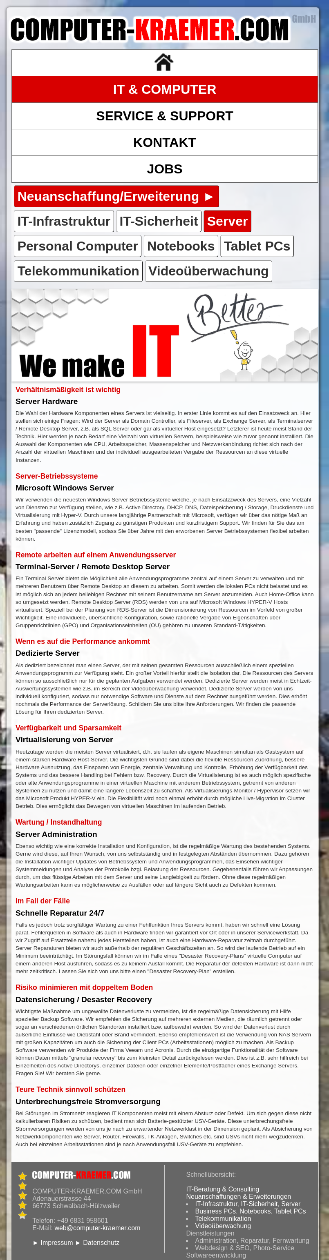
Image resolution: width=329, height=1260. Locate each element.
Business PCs (215, 1211)
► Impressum (52, 1242)
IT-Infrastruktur (216, 1203)
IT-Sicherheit (259, 1203)
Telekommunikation (223, 1218)
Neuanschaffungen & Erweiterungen (238, 1196)
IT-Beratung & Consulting (222, 1189)
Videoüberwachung (223, 1225)
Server (290, 1203)
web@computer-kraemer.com (97, 1228)
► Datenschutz (97, 1242)
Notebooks (255, 1211)
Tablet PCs (290, 1211)
